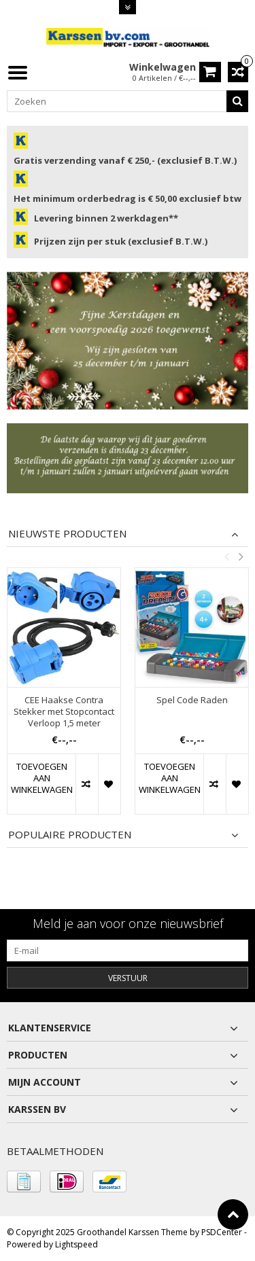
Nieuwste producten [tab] (67, 533)
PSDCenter (221, 1232)
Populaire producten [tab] (69, 834)
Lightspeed (76, 1244)
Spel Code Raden (192, 700)
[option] (64, 697)
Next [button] (241, 556)
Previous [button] (226, 556)
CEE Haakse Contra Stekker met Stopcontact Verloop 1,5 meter (64, 711)
